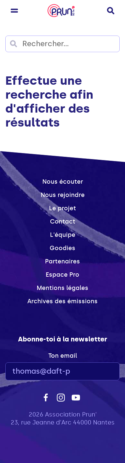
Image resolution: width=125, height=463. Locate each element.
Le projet (62, 208)
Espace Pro (62, 274)
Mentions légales (62, 288)
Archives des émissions (62, 301)
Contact (62, 221)
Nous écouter (62, 181)
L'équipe (62, 234)
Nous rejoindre (63, 195)
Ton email (62, 355)
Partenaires (62, 261)
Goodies (62, 248)
